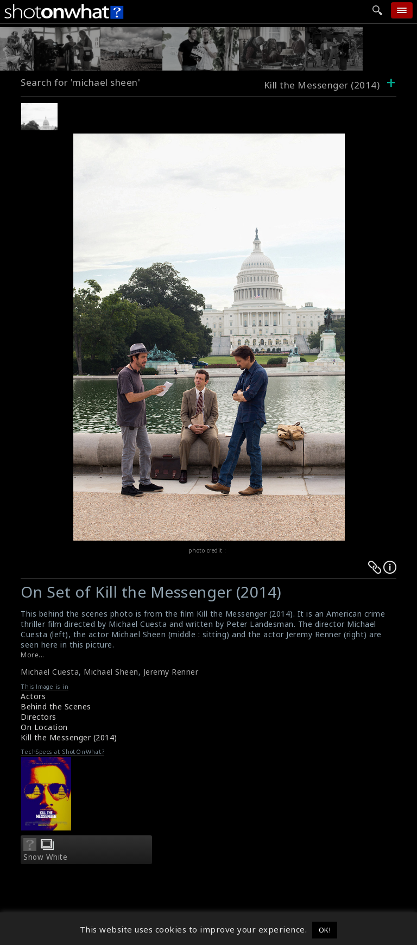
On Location (44, 727)
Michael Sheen (111, 672)
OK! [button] (325, 930)
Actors (33, 696)
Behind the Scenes (56, 706)
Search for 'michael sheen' (80, 82)
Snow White (45, 857)
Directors (38, 717)
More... (33, 654)
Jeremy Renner (171, 672)
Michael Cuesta (50, 672)
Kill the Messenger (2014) (69, 737)
